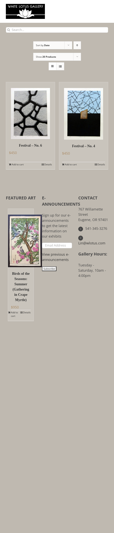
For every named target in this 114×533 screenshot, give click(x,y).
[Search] (9, 30)
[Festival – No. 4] (83, 111)
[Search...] (57, 30)
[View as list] (60, 66)
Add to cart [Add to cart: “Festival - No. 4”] (71, 164)
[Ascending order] (77, 45)
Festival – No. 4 (83, 146)
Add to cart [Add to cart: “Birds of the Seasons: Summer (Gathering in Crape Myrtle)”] (14, 314)
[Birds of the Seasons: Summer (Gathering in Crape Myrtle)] (21, 238)
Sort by (43, 45)
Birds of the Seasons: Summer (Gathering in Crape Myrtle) (21, 287)
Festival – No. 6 (30, 145)
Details (48, 164)
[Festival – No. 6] (30, 110)
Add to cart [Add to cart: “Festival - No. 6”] (18, 164)
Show (46, 56)
